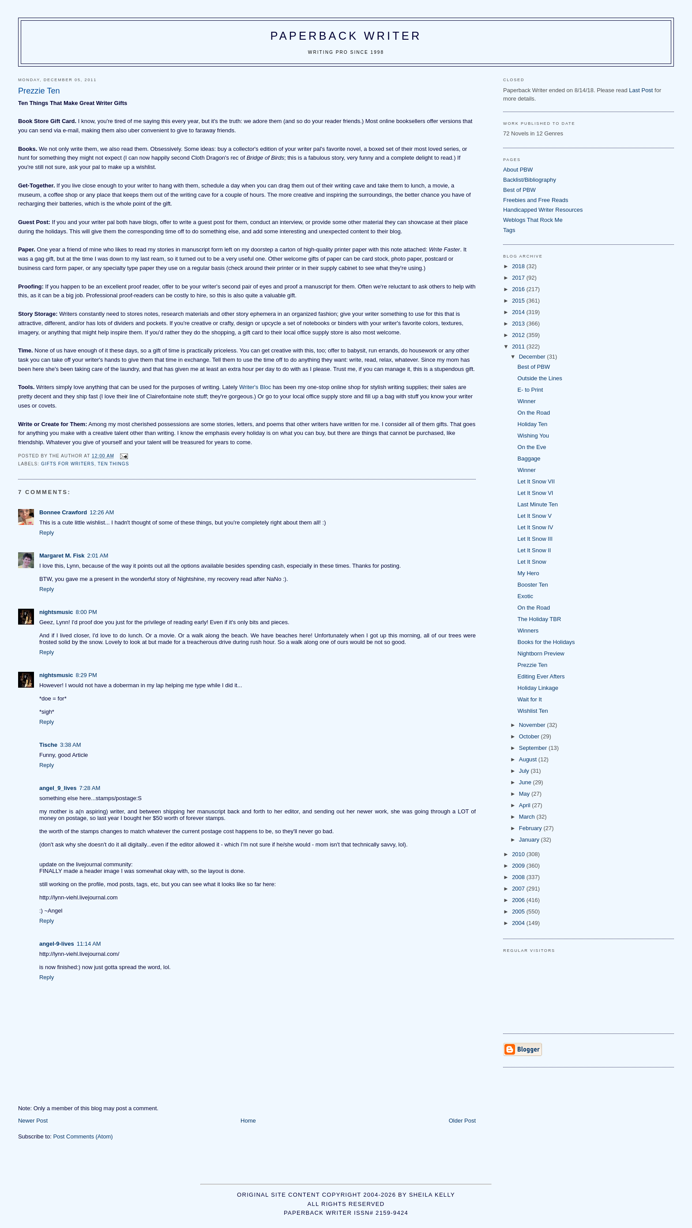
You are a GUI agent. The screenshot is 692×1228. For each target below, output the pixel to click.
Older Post (462, 1120)
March (528, 816)
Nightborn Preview (541, 653)
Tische (48, 744)
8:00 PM (86, 612)
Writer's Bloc (255, 387)
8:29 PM (86, 675)
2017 (519, 277)
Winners (528, 630)
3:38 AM (70, 744)
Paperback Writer (346, 36)
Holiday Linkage (538, 688)
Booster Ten (533, 584)
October (530, 736)
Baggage (529, 458)
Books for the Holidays (546, 642)
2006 (519, 900)
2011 (519, 346)
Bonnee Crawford (63, 512)
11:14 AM (89, 943)
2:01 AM (98, 555)
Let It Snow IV (535, 527)
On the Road (534, 412)
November (533, 725)
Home (248, 1120)
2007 (519, 888)
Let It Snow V (535, 516)
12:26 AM (102, 512)
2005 (519, 911)
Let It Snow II (534, 550)
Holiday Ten (533, 424)
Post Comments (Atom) (83, 1136)
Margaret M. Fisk (62, 555)
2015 (519, 300)
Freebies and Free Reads (535, 200)
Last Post (641, 90)
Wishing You (533, 435)
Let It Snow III (535, 538)
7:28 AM (90, 788)
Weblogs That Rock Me (533, 220)
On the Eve (532, 447)
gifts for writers (67, 463)
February (531, 828)
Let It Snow (532, 561)
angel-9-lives (56, 943)
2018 (519, 266)
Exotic (525, 596)
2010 (519, 854)
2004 (519, 923)
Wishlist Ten (533, 711)
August (528, 759)
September (534, 748)
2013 (519, 323)
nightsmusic (56, 612)
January (530, 839)
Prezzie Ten (533, 665)
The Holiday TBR (539, 619)
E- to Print (530, 389)
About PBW (518, 169)
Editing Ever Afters (541, 676)
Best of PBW (519, 190)
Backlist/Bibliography (529, 179)
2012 (519, 335)
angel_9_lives (58, 788)
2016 (519, 289)
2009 (519, 865)
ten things (113, 463)
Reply (46, 532)
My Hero (528, 573)
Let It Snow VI (535, 493)
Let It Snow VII (536, 481)
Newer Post (33, 1120)
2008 (519, 877)
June (526, 782)
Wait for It (530, 699)
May (525, 793)
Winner (527, 401)
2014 (519, 312)
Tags (509, 230)
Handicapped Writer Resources (543, 209)
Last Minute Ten (538, 504)
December (533, 356)
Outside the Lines (540, 378)
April (525, 805)
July (525, 771)
